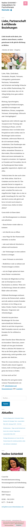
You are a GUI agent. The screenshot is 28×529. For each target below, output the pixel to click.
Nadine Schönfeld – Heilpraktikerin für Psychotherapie (9, 5)
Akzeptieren (18, 525)
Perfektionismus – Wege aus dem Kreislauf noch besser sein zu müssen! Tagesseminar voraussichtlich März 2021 (14, 431)
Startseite (5, 10)
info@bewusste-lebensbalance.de (13, 507)
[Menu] (25, 3)
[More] (11, 10)
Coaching (19, 389)
